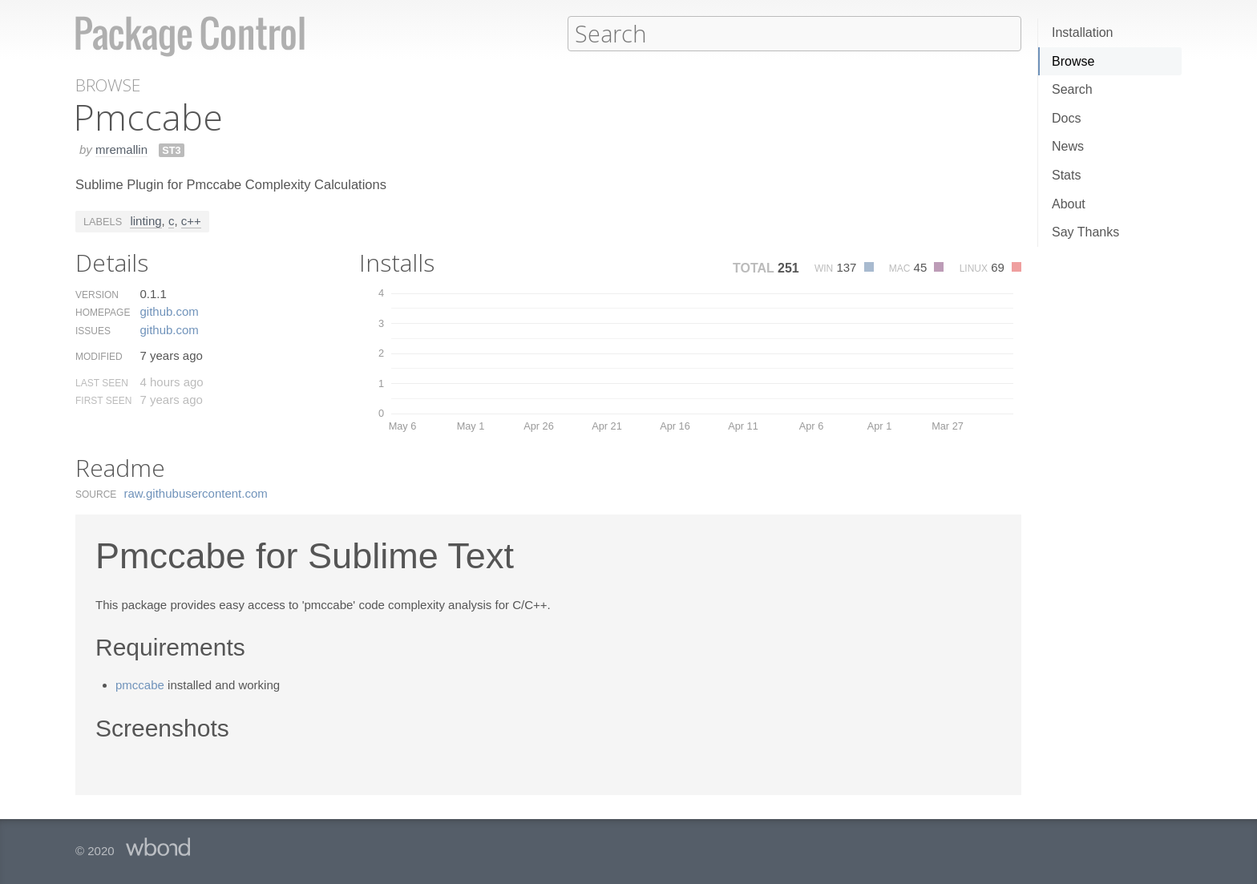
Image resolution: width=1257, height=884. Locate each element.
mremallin (121, 148)
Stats (1066, 175)
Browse (1073, 61)
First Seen (103, 400)
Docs (1066, 118)
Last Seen (101, 382)
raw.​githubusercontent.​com (196, 492)
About (1068, 204)
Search (1072, 89)
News (1068, 146)
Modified (99, 355)
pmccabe (139, 684)
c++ (191, 220)
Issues (93, 330)
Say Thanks (1085, 232)
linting (145, 220)
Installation (1083, 32)
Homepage (102, 311)
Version (97, 294)
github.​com (168, 310)
